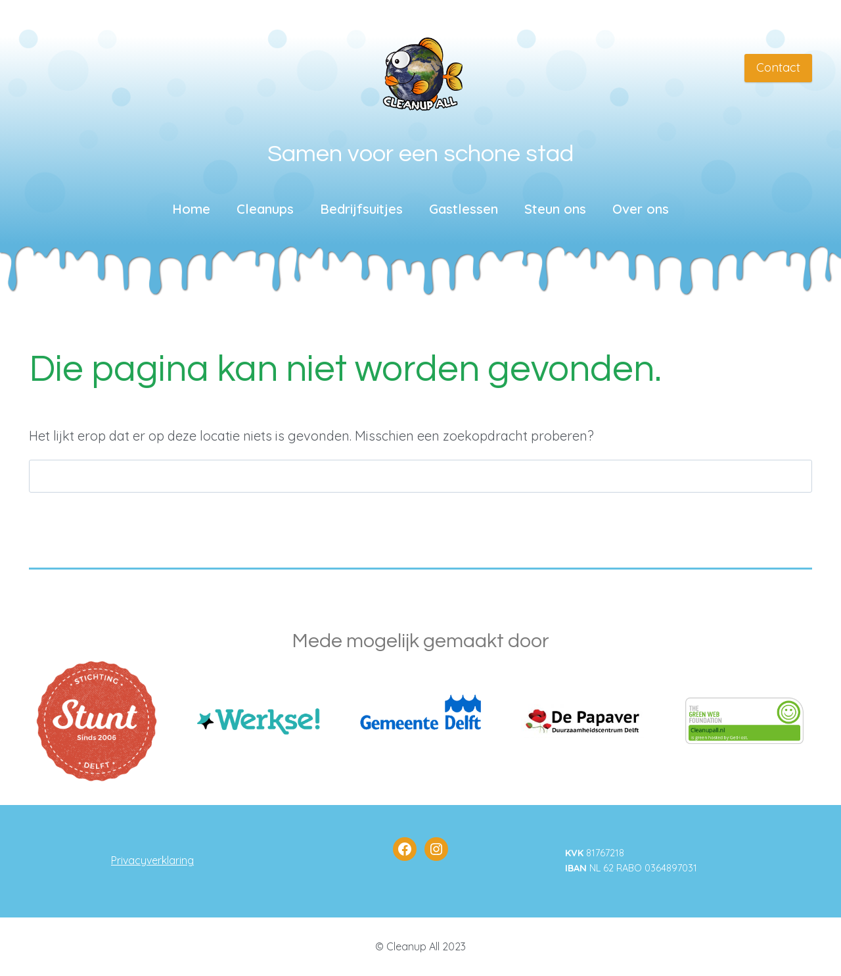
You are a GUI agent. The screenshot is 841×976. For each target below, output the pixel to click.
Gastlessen (463, 209)
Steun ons (555, 209)
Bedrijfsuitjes (361, 209)
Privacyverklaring (152, 860)
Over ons (640, 209)
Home (191, 209)
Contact (778, 67)
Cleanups (265, 209)
